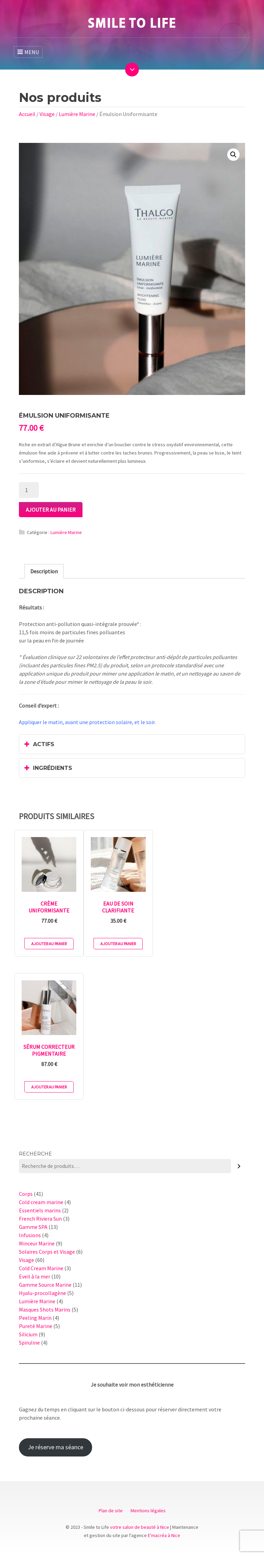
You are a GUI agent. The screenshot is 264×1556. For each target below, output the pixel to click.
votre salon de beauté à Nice (139, 1527)
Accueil (27, 114)
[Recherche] (239, 1166)
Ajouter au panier (51, 509)
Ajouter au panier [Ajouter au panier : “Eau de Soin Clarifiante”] (118, 943)
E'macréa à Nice (164, 1535)
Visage (47, 114)
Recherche (35, 1154)
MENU (28, 52)
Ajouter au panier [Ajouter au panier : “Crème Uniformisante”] (49, 943)
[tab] (44, 571)
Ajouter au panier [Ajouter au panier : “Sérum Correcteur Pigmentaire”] (49, 1086)
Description (44, 571)
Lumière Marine (77, 114)
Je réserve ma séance (55, 1447)
